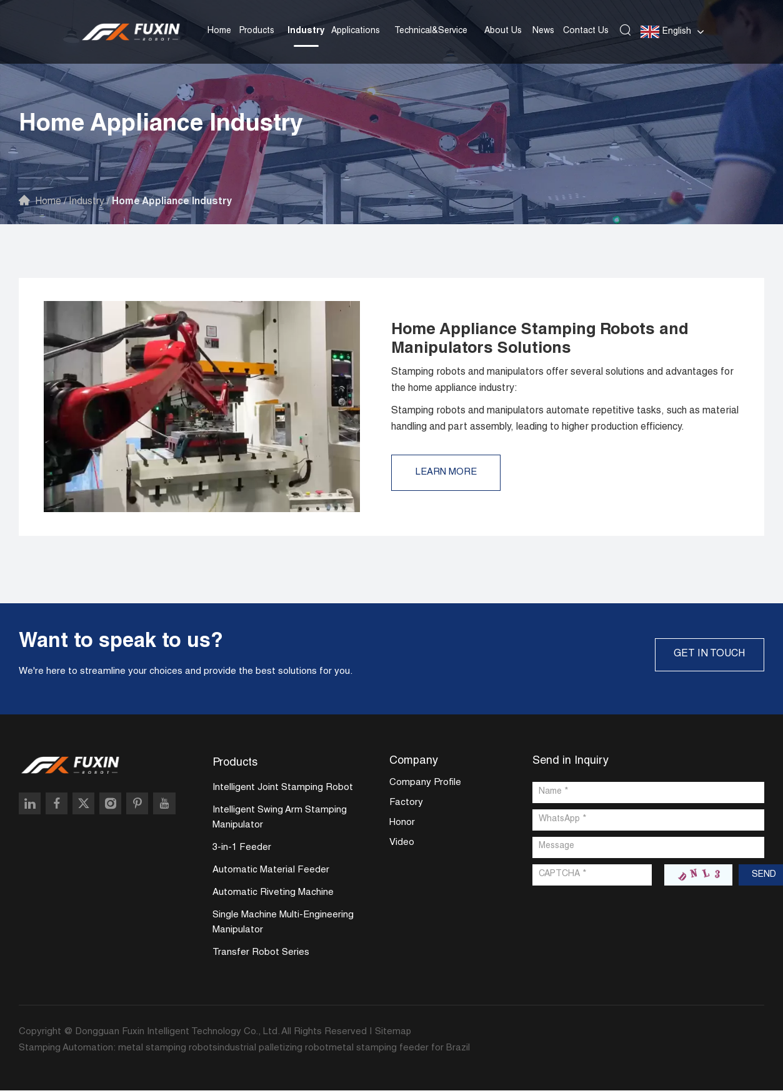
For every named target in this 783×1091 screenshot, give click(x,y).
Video (401, 843)
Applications (355, 30)
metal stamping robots (167, 1049)
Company (413, 761)
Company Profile (425, 783)
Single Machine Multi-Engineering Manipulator (283, 923)
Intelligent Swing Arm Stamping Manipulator (279, 818)
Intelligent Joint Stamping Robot (282, 788)
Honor (402, 823)
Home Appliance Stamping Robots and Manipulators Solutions (544, 339)
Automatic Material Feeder (270, 871)
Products (256, 30)
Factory (406, 803)
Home (219, 30)
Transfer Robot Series (260, 953)
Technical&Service (430, 30)
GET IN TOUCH (708, 654)
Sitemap (393, 1032)
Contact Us (586, 30)
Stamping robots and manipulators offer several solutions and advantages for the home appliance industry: (562, 380)
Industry (306, 30)
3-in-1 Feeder (241, 848)
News (543, 30)
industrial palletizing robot (273, 1049)
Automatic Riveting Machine (273, 893)
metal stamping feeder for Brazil (399, 1049)
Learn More (447, 472)
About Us (503, 30)
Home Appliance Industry (175, 202)
